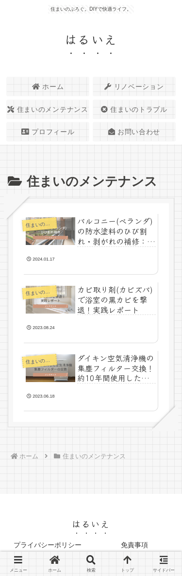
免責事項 (134, 545)
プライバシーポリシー (48, 545)
